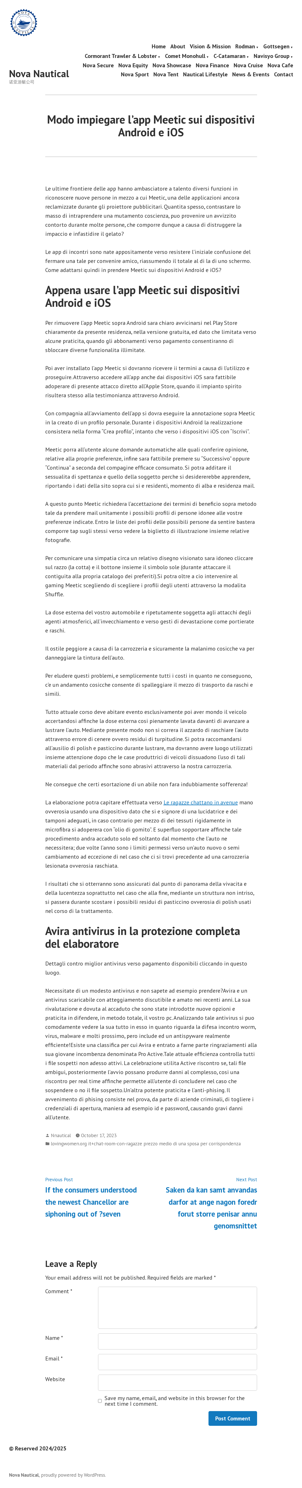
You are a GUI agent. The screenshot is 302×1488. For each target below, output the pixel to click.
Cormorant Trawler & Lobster (121, 56)
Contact (283, 74)
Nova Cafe (280, 65)
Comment (58, 1291)
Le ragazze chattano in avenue (201, 802)
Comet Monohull (185, 56)
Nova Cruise (248, 65)
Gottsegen (276, 46)
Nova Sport (135, 74)
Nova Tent (166, 74)
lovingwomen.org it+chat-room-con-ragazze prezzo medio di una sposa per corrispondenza (146, 1143)
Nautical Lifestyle (205, 74)
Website (55, 1379)
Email (54, 1358)
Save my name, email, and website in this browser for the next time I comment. (175, 1401)
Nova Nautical (39, 73)
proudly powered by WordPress (73, 1475)
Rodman (245, 46)
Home (159, 46)
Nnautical (61, 1135)
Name (54, 1338)
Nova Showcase (172, 65)
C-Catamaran (229, 56)
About (177, 46)
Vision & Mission (210, 46)
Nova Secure (98, 65)
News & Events (251, 74)
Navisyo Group (272, 56)
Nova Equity (133, 65)
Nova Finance (212, 65)
